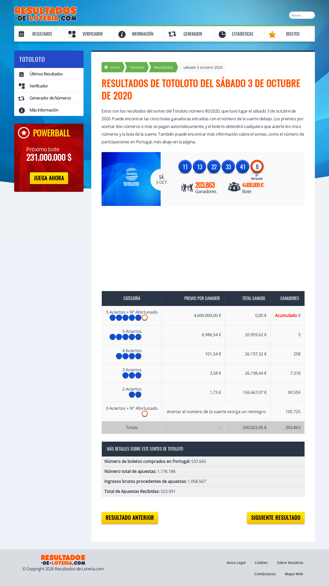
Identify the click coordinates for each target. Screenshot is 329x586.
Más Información (44, 110)
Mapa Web (294, 573)
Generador (193, 34)
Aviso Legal (236, 562)
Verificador (93, 34)
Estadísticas (242, 34)
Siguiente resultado (275, 517)
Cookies (261, 562)
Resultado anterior (130, 517)
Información (142, 34)
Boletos (293, 34)
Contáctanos (265, 573)
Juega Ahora (49, 178)
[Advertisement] (198, 249)
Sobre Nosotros (290, 562)
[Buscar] (302, 15)
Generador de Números (50, 98)
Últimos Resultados (46, 74)
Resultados (42, 34)
